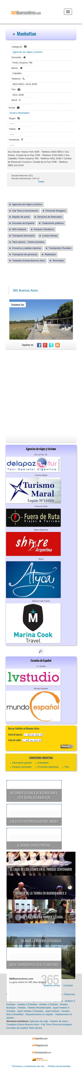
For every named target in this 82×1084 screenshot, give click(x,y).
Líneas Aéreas (49, 235)
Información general (22, 763)
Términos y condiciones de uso (28, 1066)
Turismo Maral (41, 475)
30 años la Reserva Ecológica (41, 940)
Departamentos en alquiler (39, 1014)
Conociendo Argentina (41, 758)
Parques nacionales (21, 767)
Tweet (41, 181)
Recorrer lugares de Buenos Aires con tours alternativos (34, 795)
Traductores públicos (53, 223)
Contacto (68, 985)
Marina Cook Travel (41, 601)
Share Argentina (41, 530)
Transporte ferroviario (23, 235)
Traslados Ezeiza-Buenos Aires (28, 260)
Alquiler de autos (21, 216)
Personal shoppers (62, 1024)
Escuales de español (17, 1028)
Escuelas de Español (23, 223)
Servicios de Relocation (49, 216)
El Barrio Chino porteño (34, 845)
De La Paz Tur (41, 455)
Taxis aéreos (35, 1028)
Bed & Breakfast (15, 1014)
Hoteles (22, 1007)
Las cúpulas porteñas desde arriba (34, 821)
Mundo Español (41, 688)
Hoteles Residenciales (39, 1007)
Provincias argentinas (48, 767)
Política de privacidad (59, 1066)
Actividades (43, 763)
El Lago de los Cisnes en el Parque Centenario (41, 869)
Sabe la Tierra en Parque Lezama (41, 917)
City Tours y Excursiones (25, 210)
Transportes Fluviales (60, 248)
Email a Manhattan (19, 113)
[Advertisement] (41, 392)
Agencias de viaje (39, 1021)
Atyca (41, 559)
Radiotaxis (50, 254)
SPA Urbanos (19, 229)
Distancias (69, 994)
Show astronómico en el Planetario (34, 964)
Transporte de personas (24, 254)
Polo (67, 767)
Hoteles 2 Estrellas (27, 1004)
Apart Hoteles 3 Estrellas (30, 1011)
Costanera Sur (17, 304)
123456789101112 (36, 734)
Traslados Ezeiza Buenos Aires (22, 1024)
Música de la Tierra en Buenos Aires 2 (40, 893)
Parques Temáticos (44, 229)
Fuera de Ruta (41, 506)
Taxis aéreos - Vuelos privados (28, 242)
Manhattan (26, 33)
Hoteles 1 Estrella (48, 1004)
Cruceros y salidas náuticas (26, 248)
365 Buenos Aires (25, 290)
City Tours (46, 1024)
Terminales (58, 260)
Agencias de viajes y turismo (27, 52)
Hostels (65, 1011)
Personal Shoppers (56, 210)
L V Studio (41, 666)
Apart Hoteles (52, 1011)
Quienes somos (52, 985)
